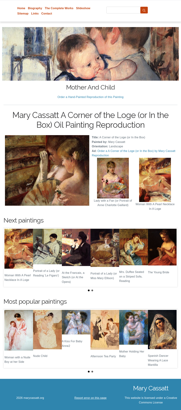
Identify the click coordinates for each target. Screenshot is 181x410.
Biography (35, 8)
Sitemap (22, 13)
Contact (46, 13)
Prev (9, 257)
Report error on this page (90, 397)
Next (172, 257)
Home (21, 8)
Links (35, 13)
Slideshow (83, 8)
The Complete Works (59, 8)
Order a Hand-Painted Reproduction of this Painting (90, 97)
